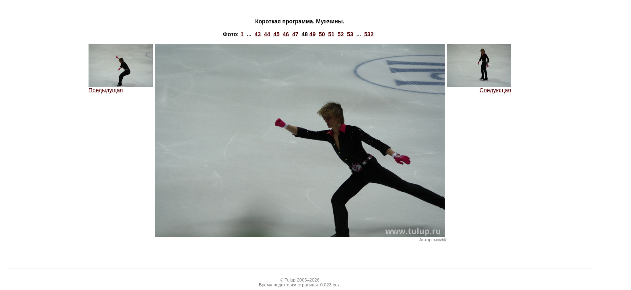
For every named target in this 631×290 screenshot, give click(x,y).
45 (276, 34)
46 (286, 34)
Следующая (479, 87)
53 (350, 34)
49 (312, 34)
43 (257, 34)
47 (295, 34)
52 (341, 34)
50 (322, 34)
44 (267, 34)
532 (368, 34)
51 (331, 34)
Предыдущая (121, 87)
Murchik (440, 240)
